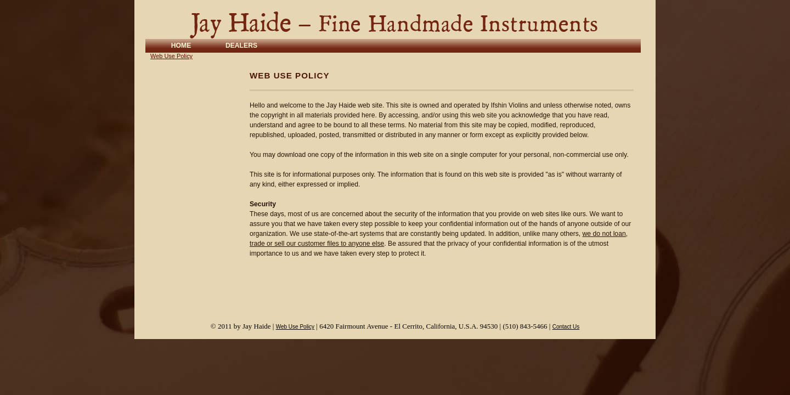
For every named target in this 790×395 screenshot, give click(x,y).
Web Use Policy (171, 56)
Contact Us (565, 327)
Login (152, 335)
